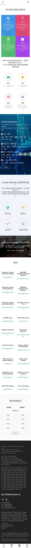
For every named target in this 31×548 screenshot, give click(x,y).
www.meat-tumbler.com (23, 363)
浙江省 (7, 469)
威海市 (21, 484)
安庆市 (23, 469)
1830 (23, 423)
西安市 (21, 486)
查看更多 (15, 433)
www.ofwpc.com (23, 321)
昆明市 (5, 477)
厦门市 (17, 486)
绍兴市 (5, 482)
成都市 (5, 472)
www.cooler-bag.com (23, 389)
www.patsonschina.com (23, 350)
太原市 (5, 484)
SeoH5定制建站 (5, 463)
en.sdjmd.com (7, 363)
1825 (8, 428)
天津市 (12, 467)
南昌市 (9, 479)
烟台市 (13, 487)
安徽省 (15, 469)
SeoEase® (21, 463)
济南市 (17, 476)
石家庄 (9, 482)
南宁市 (13, 479)
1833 (8, 419)
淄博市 (13, 489)
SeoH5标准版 (13, 463)
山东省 (11, 469)
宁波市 (5, 479)
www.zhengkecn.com (23, 293)
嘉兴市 (13, 476)
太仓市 (17, 482)
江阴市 (5, 476)
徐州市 (9, 486)
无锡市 (9, 484)
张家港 (9, 489)
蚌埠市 (6, 471)
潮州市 (10, 471)
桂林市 (5, 474)
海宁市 (21, 474)
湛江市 (5, 489)
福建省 (19, 469)
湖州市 (17, 474)
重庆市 (20, 467)
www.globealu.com (8, 277)
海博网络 (16, 540)
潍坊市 (17, 484)
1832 (23, 419)
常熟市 (18, 471)
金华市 (9, 476)
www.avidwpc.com (7, 389)
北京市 (8, 467)
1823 (23, 428)
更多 (21, 489)
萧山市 (13, 486)
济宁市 (21, 476)
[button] (2, 2)
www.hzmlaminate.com (8, 307)
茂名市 (21, 477)
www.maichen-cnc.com (23, 278)
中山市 (21, 487)
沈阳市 (13, 482)
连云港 (9, 477)
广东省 (24, 467)
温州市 (13, 484)
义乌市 (5, 487)
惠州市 (9, 474)
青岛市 (17, 479)
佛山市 (17, 472)
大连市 (13, 472)
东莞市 (9, 472)
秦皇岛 (21, 479)
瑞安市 (5, 481)
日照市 (9, 481)
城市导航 (3, 467)
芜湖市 (5, 486)
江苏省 (3, 469)
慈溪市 (22, 471)
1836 (8, 415)
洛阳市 (13, 477)
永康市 (9, 487)
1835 (23, 415)
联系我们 (6, 167)
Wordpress (7, 464)
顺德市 (21, 481)
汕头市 (17, 481)
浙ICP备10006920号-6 (24, 540)
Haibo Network (10, 540)
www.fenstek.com (7, 377)
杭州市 (13, 474)
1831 (8, 423)
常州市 (14, 471)
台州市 (21, 482)
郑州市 (17, 489)
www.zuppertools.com (7, 321)
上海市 (16, 467)
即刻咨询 (8, 32)
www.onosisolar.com (23, 377)
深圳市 (13, 481)
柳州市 (17, 477)
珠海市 (17, 487)
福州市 (21, 472)
